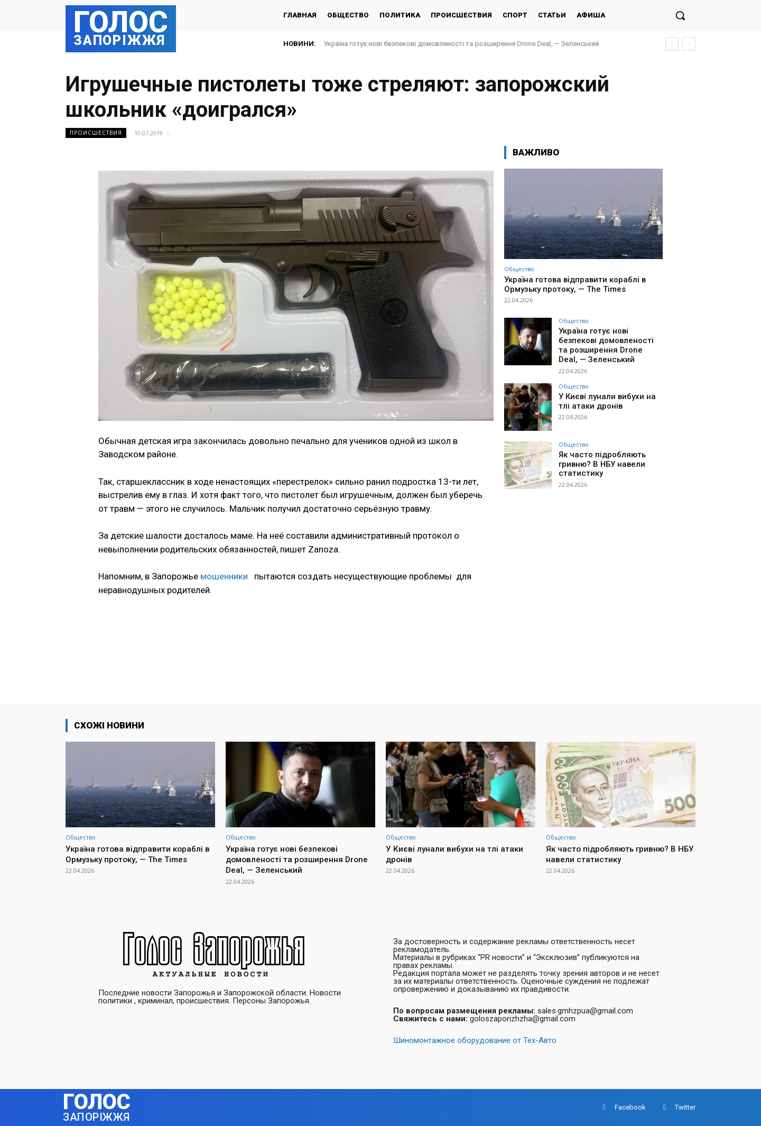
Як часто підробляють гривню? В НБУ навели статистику (599, 461)
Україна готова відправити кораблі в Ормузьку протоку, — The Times (575, 284)
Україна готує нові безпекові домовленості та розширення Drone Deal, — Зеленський (461, 44)
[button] (680, 15)
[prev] (672, 43)
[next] (688, 43)
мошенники (226, 576)
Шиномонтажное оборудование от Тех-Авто (474, 1040)
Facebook (630, 1107)
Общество (519, 269)
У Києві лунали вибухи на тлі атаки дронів (447, 853)
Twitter (685, 1107)
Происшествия (96, 133)
